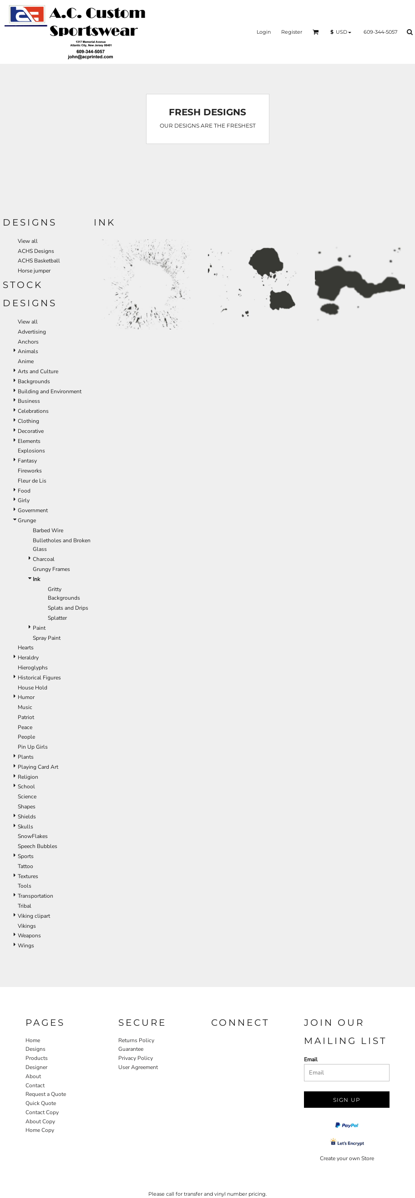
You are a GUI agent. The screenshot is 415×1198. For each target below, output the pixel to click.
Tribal (24, 906)
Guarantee (130, 1049)
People (26, 736)
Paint (39, 628)
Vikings (27, 926)
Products (36, 1058)
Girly (24, 500)
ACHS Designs (36, 251)
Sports (26, 856)
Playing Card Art (38, 767)
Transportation (35, 896)
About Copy (40, 1121)
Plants (26, 757)
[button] (316, 32)
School (26, 786)
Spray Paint (47, 638)
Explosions (31, 450)
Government (33, 510)
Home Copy (39, 1130)
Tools (24, 886)
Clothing (28, 421)
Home (32, 1040)
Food (24, 490)
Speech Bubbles (37, 846)
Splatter (57, 618)
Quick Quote (40, 1103)
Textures (28, 876)
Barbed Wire (48, 530)
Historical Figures (39, 677)
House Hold (32, 687)
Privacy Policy (135, 1058)
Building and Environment (49, 391)
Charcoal (44, 559)
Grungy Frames (51, 569)
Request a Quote (45, 1094)
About (33, 1076)
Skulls (25, 826)
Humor (26, 697)
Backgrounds (34, 381)
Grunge (27, 520)
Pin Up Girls (33, 747)
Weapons (29, 935)
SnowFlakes (33, 836)
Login (264, 32)
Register (291, 32)
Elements (29, 441)
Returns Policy (136, 1040)
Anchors (28, 341)
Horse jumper (34, 270)
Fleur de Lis (32, 480)
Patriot (26, 717)
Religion (28, 777)
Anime (26, 361)
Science (27, 796)
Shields (27, 816)
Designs (35, 1049)
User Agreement (138, 1067)
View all (28, 241)
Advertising (32, 331)
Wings (26, 945)
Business (29, 401)
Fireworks (30, 470)
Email (311, 1059)
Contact (35, 1085)
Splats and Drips (68, 608)
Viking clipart (34, 916)
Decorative (31, 431)
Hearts (26, 647)
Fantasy (27, 460)
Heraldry (28, 657)
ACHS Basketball (39, 260)
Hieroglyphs (33, 667)
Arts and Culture (38, 371)
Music (25, 707)
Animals (28, 351)
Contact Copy (42, 1112)
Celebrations (33, 411)
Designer (36, 1067)
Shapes (26, 806)
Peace (25, 727)
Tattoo (25, 866)
